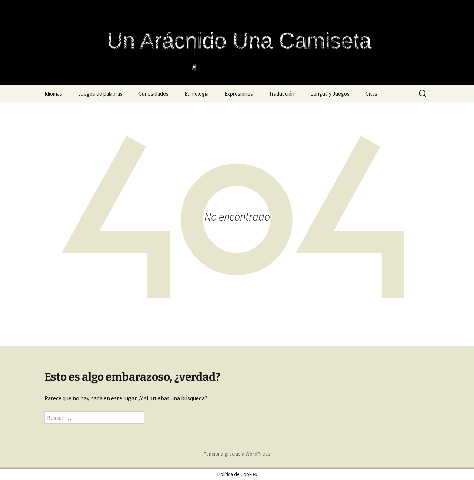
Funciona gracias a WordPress (237, 453)
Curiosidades (153, 93)
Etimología (196, 93)
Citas (371, 93)
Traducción (281, 93)
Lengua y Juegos (330, 93)
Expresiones (238, 93)
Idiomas (53, 93)
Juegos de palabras (100, 93)
